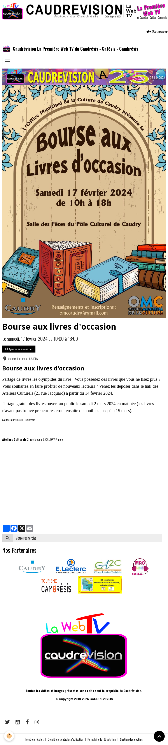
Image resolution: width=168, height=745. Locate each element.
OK (164, 538)
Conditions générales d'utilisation (65, 739)
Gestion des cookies (131, 739)
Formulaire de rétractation (102, 739)
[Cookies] (9, 736)
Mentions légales (34, 739)
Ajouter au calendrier (19, 349)
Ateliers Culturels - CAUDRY (23, 358)
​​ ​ (2, 599)
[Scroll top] (159, 736)
